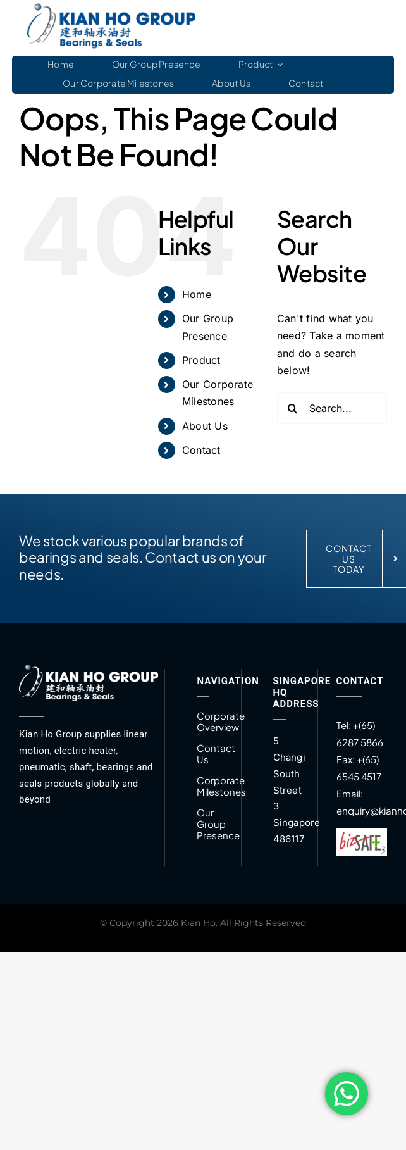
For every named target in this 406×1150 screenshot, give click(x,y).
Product (201, 360)
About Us (205, 426)
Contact (201, 450)
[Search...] (332, 408)
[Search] (293, 408)
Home (196, 294)
